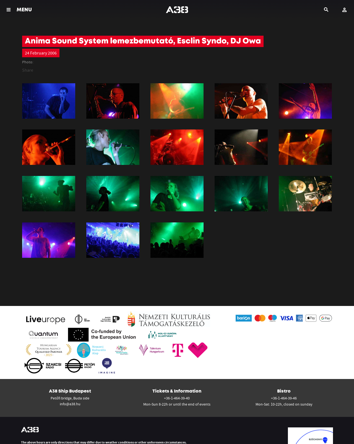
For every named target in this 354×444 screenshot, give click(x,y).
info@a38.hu (70, 403)
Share (27, 70)
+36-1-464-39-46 (284, 398)
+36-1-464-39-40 (177, 398)
